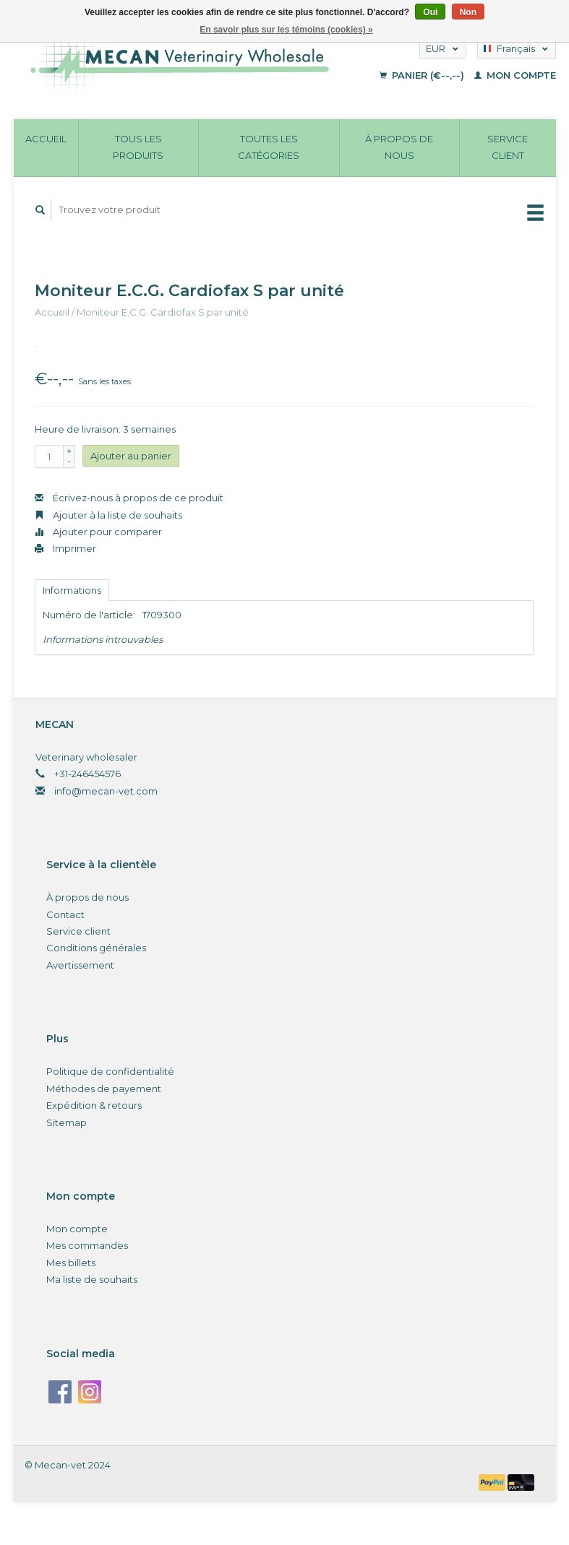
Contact (65, 914)
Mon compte (515, 75)
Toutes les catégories (268, 147)
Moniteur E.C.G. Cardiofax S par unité (163, 312)
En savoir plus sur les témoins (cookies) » (286, 30)
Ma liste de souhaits (91, 1279)
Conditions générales (96, 947)
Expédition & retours (94, 1105)
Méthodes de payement (103, 1088)
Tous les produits (138, 147)
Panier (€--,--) (423, 75)
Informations (72, 590)
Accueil (46, 138)
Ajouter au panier (130, 456)
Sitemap (66, 1122)
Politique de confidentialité (110, 1071)
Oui (430, 12)
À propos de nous (399, 147)
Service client (507, 147)
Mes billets (70, 1262)
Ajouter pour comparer (98, 531)
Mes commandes (87, 1245)
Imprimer (65, 548)
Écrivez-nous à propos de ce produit (129, 497)
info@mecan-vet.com (106, 791)
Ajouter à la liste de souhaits (108, 515)
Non (468, 12)
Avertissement (80, 965)
